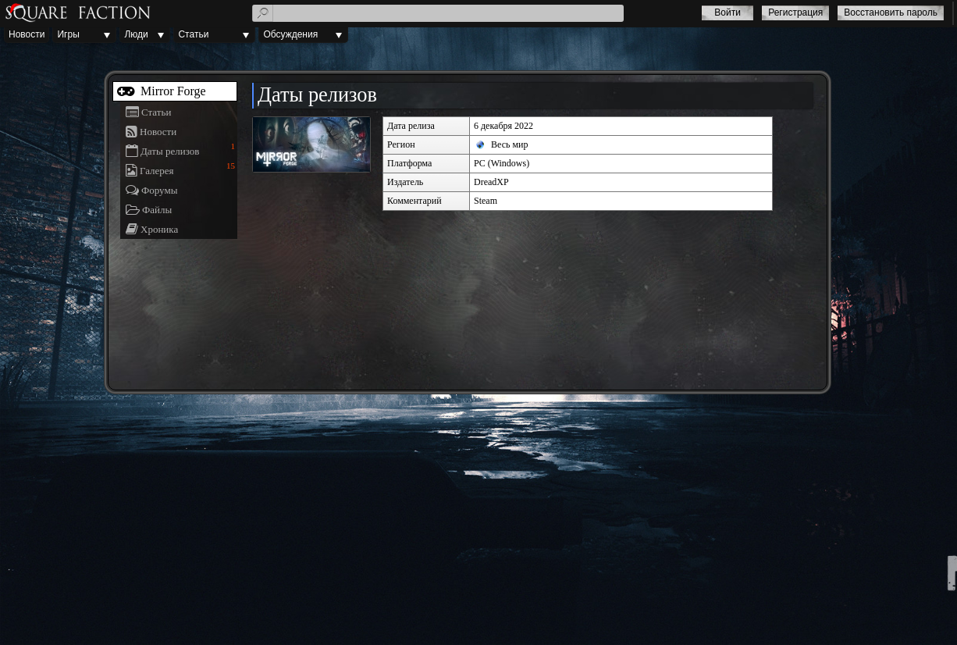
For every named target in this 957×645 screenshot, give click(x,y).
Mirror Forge (171, 91)
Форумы (159, 190)
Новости (26, 34)
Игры (68, 34)
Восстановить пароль (890, 12)
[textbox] (438, 13)
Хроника (159, 229)
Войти (727, 12)
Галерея (157, 170)
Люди (136, 34)
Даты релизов (170, 151)
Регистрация (795, 12)
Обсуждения (290, 34)
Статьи (193, 34)
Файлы (157, 210)
